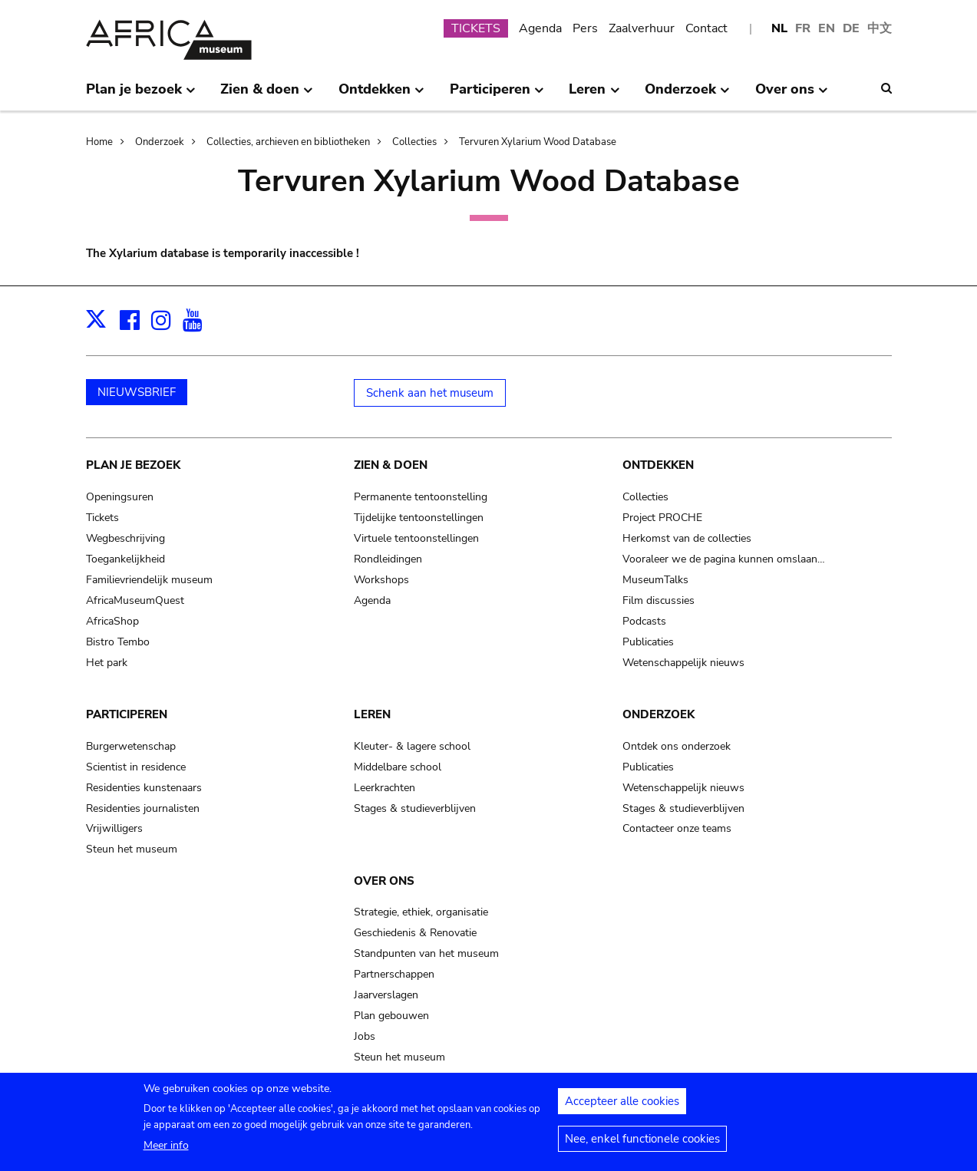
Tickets (102, 517)
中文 (879, 28)
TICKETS (475, 28)
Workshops (381, 579)
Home (99, 142)
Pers (585, 28)
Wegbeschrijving (125, 538)
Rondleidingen (388, 559)
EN (826, 28)
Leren (372, 714)
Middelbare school (397, 767)
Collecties (414, 142)
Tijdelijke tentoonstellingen (419, 517)
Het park (106, 662)
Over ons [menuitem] (791, 95)
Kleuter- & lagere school (412, 746)
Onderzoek (159, 142)
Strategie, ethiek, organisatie (421, 912)
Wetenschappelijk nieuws (683, 662)
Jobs (364, 1036)
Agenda (540, 28)
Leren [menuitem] (594, 95)
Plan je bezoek (133, 465)
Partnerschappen (394, 974)
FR (802, 28)
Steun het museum (131, 849)
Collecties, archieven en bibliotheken (288, 142)
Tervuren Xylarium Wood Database (537, 142)
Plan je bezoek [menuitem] (141, 95)
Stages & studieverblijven (415, 808)
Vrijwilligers (114, 828)
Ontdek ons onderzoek (676, 746)
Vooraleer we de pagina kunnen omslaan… (723, 559)
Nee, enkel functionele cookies (642, 1141)
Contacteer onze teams (676, 828)
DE (851, 28)
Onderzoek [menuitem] (687, 95)
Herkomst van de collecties (686, 538)
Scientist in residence (136, 767)
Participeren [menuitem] (497, 95)
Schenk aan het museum (429, 393)
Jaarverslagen (386, 995)
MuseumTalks (655, 579)
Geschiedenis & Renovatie (415, 932)
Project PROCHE (662, 517)
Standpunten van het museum (426, 953)
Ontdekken (658, 465)
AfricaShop (112, 621)
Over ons (384, 881)
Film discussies (658, 600)
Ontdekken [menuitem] (381, 95)
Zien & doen (390, 465)
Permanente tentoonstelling (420, 497)
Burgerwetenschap (131, 746)
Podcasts (644, 621)
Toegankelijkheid (125, 559)
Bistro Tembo (118, 642)
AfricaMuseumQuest (135, 600)
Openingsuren (119, 497)
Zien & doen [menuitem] (266, 95)
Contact (706, 28)
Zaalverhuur (642, 28)
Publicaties (648, 642)
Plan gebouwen (391, 1015)
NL (779, 28)
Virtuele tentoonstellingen (416, 538)
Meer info (166, 1147)
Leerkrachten (384, 787)
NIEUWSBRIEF (136, 392)
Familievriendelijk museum (149, 579)
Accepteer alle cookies (622, 1103)
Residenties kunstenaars (144, 787)
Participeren (126, 714)
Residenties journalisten (143, 808)
